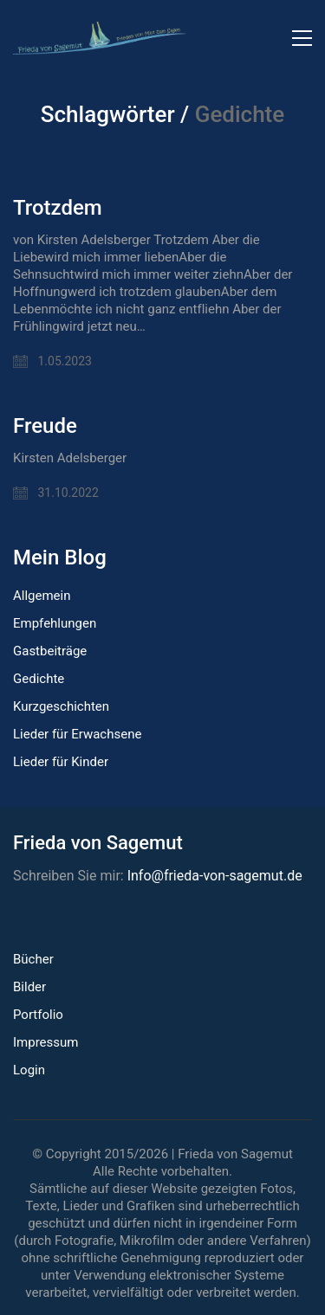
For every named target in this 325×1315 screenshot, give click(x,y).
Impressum (45, 1042)
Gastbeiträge (50, 651)
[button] (302, 38)
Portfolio (38, 1014)
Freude (45, 426)
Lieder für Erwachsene (77, 734)
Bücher (33, 959)
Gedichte (38, 679)
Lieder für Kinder (60, 762)
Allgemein (42, 595)
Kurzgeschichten (61, 706)
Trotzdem (57, 208)
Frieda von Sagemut (235, 1154)
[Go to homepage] (99, 38)
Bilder (29, 987)
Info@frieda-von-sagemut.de (214, 875)
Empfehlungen (54, 623)
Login (29, 1070)
